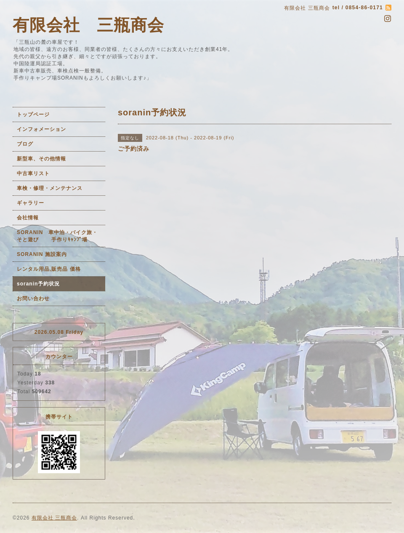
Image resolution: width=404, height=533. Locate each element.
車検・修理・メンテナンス (49, 188)
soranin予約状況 (38, 284)
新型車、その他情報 (41, 159)
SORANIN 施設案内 (42, 254)
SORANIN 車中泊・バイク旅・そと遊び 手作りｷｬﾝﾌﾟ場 (57, 236)
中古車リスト (33, 173)
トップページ (33, 114)
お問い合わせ (33, 298)
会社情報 (28, 218)
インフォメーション (41, 129)
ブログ (25, 144)
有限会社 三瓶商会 (88, 25)
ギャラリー (30, 203)
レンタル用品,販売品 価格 (49, 269)
